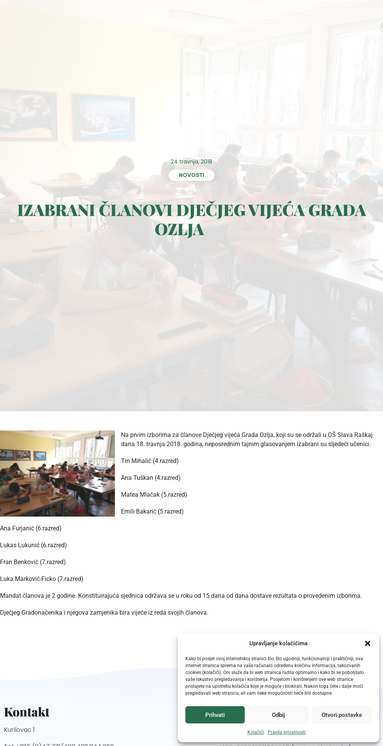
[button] (368, 643)
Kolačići (255, 732)
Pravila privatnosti (287, 732)
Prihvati (215, 715)
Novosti (191, 175)
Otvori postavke (342, 715)
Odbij (278, 715)
